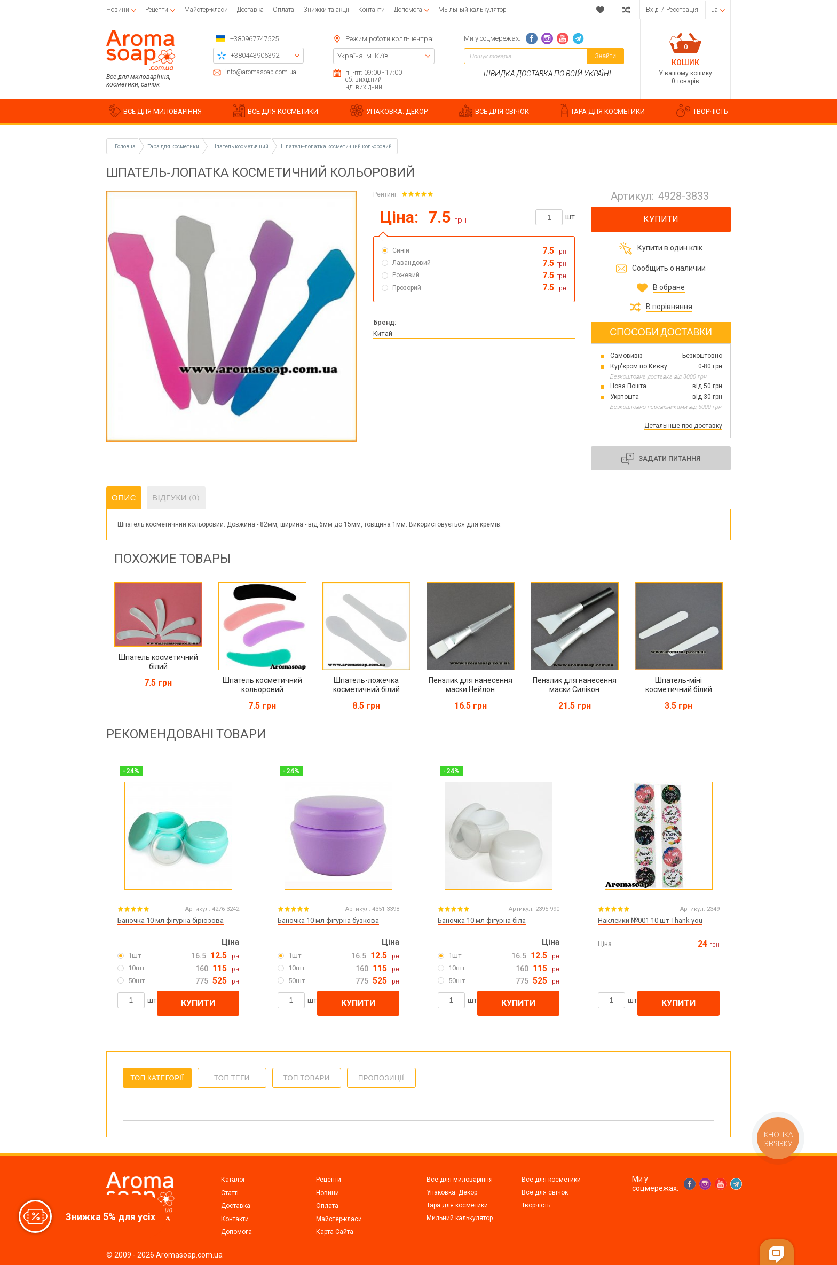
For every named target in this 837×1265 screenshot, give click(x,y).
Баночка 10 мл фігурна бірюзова (170, 920)
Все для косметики (551, 1179)
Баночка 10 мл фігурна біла (482, 920)
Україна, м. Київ (363, 56)
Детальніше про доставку (683, 425)
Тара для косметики (457, 1205)
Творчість (536, 1205)
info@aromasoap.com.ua (260, 72)
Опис (124, 497)
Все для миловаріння (460, 1179)
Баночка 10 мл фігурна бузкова (328, 920)
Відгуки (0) (176, 497)
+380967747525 (254, 38)
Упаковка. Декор (452, 1192)
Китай (382, 333)
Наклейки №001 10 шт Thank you (650, 920)
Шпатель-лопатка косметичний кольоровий (336, 147)
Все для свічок (545, 1192)
